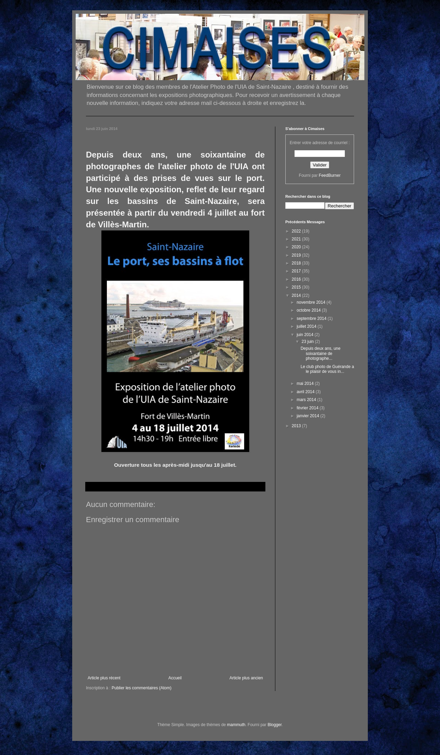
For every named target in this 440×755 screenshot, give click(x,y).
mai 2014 (306, 383)
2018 (297, 263)
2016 (297, 279)
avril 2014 (306, 391)
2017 (297, 271)
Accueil (175, 678)
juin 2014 (306, 334)
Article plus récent (104, 678)
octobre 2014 (309, 310)
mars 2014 (307, 399)
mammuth (236, 724)
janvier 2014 (308, 415)
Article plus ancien (246, 678)
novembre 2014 (312, 302)
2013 (297, 425)
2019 (297, 255)
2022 (297, 231)
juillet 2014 (307, 326)
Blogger (274, 724)
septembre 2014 (312, 318)
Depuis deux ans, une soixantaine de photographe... (320, 353)
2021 (297, 239)
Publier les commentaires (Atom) (142, 688)
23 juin (308, 341)
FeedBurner (329, 175)
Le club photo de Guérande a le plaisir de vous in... (327, 369)
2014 (297, 295)
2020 (297, 247)
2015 (297, 287)
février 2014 (308, 408)
